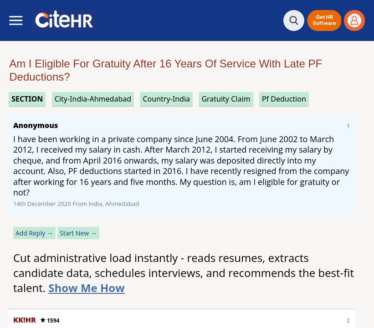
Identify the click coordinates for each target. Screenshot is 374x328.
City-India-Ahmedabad (93, 99)
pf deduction (284, 99)
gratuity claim (225, 99)
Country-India (166, 99)
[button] (324, 20)
